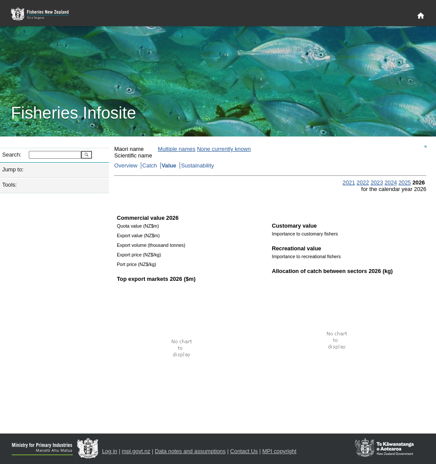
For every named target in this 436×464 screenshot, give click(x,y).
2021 (349, 182)
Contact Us (244, 451)
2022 (363, 182)
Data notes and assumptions (190, 451)
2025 (405, 182)
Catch (149, 165)
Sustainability (197, 165)
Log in (109, 451)
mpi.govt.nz (136, 451)
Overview (125, 165)
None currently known (224, 149)
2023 (377, 182)
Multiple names (176, 149)
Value (169, 165)
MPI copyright (279, 451)
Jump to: (13, 169)
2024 (391, 182)
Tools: (9, 184)
